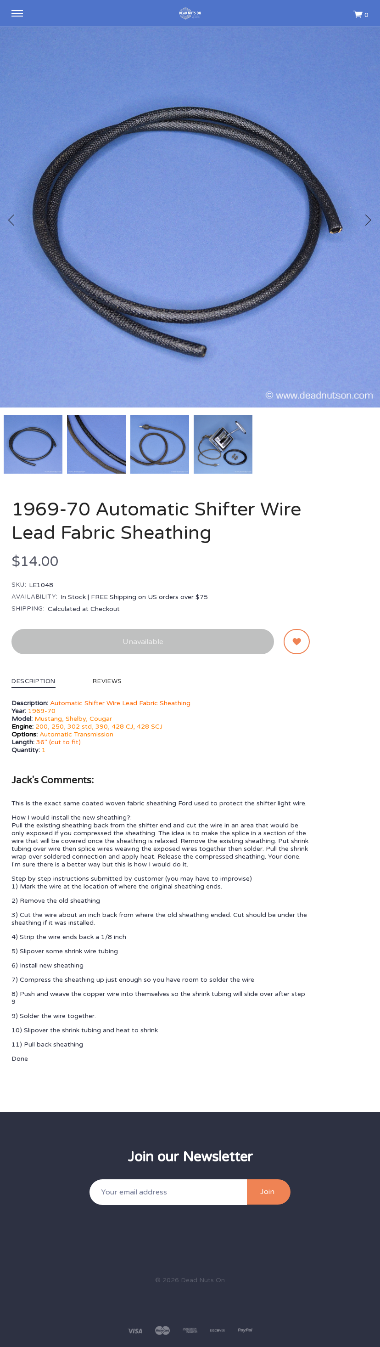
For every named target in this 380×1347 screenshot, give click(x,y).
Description (33, 682)
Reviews (107, 682)
